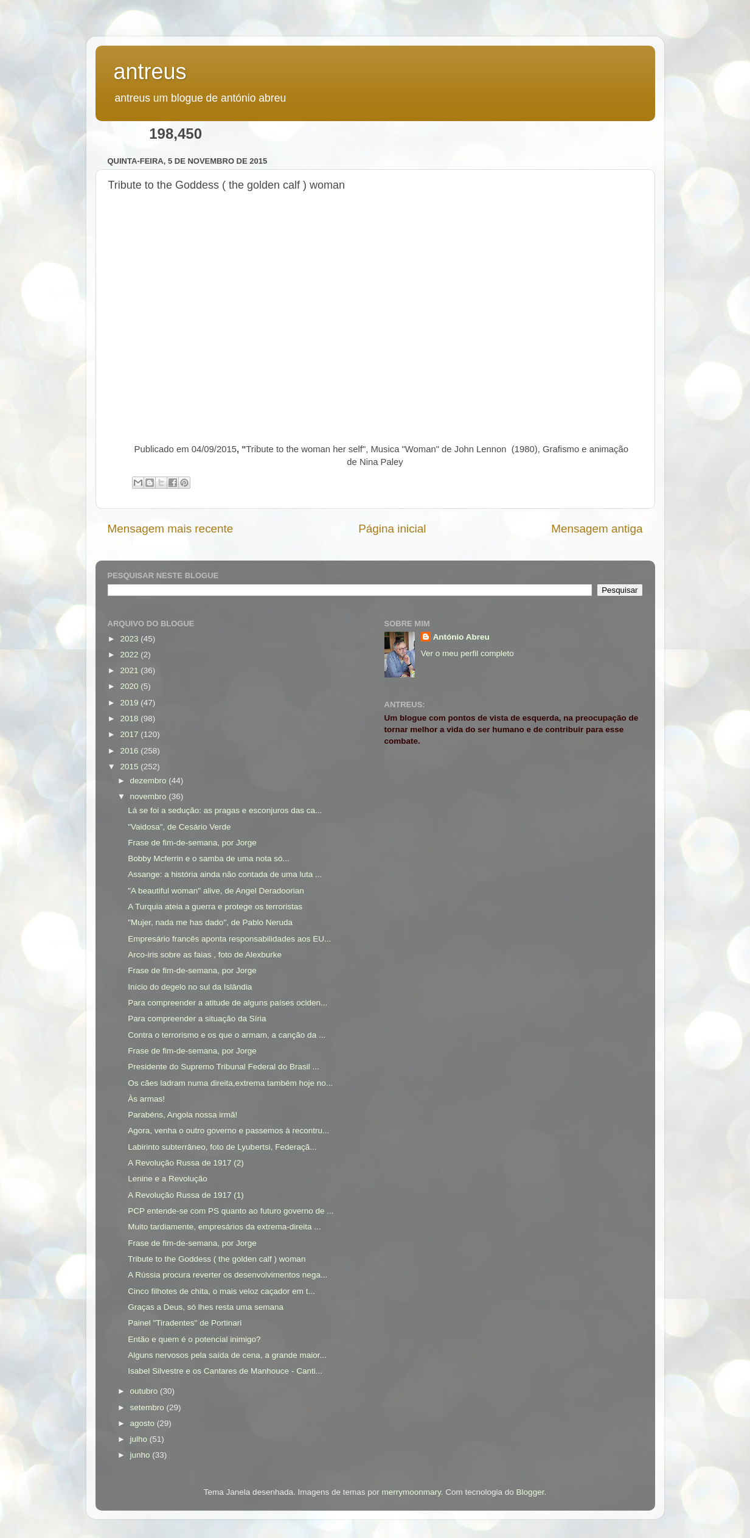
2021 (130, 670)
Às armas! (146, 1098)
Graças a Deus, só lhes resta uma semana (205, 1307)
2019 (130, 702)
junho (141, 1454)
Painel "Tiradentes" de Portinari (184, 1322)
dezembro (149, 780)
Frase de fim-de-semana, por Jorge (192, 842)
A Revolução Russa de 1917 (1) (186, 1195)
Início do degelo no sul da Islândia (190, 986)
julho (140, 1439)
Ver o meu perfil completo (467, 653)
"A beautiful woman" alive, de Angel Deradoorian (216, 890)
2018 (130, 718)
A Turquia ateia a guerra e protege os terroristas (215, 906)
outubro (145, 1391)
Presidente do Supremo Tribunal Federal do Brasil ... (223, 1066)
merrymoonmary (411, 1492)
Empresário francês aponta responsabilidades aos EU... (229, 938)
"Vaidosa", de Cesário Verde (179, 826)
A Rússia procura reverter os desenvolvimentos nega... (227, 1274)
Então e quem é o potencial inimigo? (194, 1339)
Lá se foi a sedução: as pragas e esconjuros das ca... (225, 810)
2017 (130, 734)
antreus (150, 71)
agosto (143, 1423)
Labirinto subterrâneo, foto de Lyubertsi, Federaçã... (222, 1147)
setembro (148, 1407)
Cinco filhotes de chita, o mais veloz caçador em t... (221, 1291)
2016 (130, 750)
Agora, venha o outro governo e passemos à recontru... (228, 1130)
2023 (130, 638)
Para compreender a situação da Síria (197, 1018)
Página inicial (392, 528)
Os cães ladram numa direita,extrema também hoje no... (230, 1083)
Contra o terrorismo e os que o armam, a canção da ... (226, 1035)
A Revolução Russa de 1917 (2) (186, 1162)
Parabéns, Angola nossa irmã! (182, 1114)
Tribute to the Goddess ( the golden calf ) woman (216, 1259)
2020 (130, 686)
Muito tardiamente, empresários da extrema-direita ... (224, 1226)
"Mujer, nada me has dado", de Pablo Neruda (210, 922)
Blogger (530, 1492)
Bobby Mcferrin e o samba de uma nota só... (209, 858)
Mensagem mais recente (171, 528)
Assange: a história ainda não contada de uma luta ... (225, 874)
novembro (149, 796)
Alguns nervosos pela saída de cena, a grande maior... (227, 1355)
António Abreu (461, 636)
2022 (130, 654)
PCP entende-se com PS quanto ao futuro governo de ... (230, 1210)
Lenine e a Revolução (167, 1178)
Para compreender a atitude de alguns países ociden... (227, 1002)
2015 (130, 766)
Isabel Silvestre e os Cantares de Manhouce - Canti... (225, 1370)
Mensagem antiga (596, 528)
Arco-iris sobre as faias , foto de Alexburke (205, 954)
